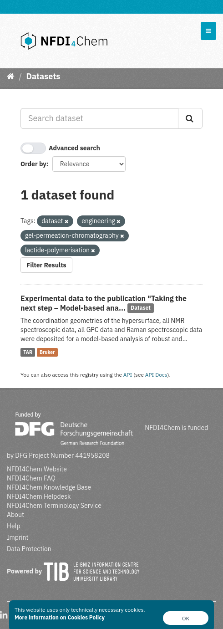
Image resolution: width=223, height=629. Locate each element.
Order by (33, 164)
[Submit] (190, 118)
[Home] (11, 76)
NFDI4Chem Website (37, 469)
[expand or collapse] (208, 31)
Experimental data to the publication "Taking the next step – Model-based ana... (103, 303)
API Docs (156, 374)
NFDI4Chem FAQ (31, 478)
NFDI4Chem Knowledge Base (49, 487)
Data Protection (29, 549)
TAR (27, 352)
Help (13, 526)
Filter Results (46, 265)
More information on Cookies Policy (60, 617)
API (127, 374)
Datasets (43, 76)
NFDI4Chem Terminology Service (54, 505)
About (15, 515)
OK (185, 618)
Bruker (47, 352)
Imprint (17, 537)
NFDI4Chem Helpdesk (39, 496)
